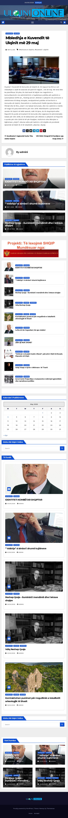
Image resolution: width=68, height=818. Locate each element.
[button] (61, 22)
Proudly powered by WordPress (23, 808)
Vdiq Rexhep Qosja (22, 305)
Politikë (16, 33)
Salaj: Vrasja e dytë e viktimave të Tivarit (31, 367)
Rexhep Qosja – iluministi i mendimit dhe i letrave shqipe (34, 224)
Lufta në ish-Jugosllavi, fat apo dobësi (30, 330)
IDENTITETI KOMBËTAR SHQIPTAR (25, 181)
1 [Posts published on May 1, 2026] (42, 413)
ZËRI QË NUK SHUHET (23, 343)
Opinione (16, 178)
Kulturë (32, 314)
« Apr (6, 435)
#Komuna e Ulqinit (26, 50)
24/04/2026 (11, 604)
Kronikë (26, 302)
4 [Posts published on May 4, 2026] (7, 417)
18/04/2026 (11, 705)
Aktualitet (9, 33)
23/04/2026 (11, 653)
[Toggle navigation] (32, 22)
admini (24, 152)
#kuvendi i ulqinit (41, 50)
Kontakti (36, 813)
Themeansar (50, 808)
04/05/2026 (11, 503)
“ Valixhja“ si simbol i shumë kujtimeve (27, 203)
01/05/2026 (11, 552)
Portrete (33, 302)
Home (30, 813)
